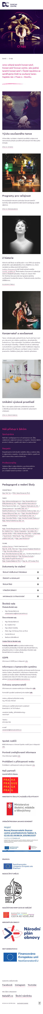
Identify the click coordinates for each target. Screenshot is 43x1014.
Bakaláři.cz (7, 995)
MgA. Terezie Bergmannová (11, 529)
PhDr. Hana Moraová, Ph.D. (21, 493)
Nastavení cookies (22, 1003)
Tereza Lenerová (7, 508)
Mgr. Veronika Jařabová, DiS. (13, 551)
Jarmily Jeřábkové (8, 271)
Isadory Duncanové (9, 269)
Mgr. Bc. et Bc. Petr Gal (10, 549)
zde (26, 661)
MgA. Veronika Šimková (29, 513)
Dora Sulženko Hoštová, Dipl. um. (28, 511)
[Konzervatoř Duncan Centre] (9, 4)
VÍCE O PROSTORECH (9, 415)
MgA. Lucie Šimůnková (9, 516)
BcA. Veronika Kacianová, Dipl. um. (13, 554)
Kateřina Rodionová (8, 511)
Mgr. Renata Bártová (29, 501)
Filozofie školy (8, 284)
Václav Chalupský (20, 531)
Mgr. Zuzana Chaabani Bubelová (29, 549)
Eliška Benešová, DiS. (9, 503)
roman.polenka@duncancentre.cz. (18, 679)
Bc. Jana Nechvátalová (9, 556)
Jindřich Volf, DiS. (8, 538)
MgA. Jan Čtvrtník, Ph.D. (30, 529)
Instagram (20, 985)
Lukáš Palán (36, 533)
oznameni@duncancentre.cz (11, 730)
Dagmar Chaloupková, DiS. (29, 506)
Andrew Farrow (7, 546)
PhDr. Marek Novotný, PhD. (22, 533)
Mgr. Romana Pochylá (26, 556)
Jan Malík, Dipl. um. (21, 508)
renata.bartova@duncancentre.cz (16, 613)
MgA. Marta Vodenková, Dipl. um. (13, 521)
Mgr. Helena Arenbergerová (11, 501)
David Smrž (7, 536)
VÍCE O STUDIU (7, 147)
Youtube (32, 985)
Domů (4, 59)
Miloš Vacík (16, 536)
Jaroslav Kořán (7, 533)
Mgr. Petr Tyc (6, 493)
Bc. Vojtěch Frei (7, 531)
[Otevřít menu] (39, 4)
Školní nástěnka (24, 995)
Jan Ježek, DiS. (32, 531)
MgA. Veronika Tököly (9, 518)
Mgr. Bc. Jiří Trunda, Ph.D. (30, 561)
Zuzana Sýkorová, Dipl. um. (11, 513)
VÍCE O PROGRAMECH (10, 209)
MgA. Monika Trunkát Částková (28, 518)
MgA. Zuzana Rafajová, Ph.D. (11, 561)
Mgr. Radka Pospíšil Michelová (12, 559)
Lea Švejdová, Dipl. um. (26, 516)
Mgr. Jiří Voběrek (27, 536)
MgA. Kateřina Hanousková (27, 503)
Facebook (7, 985)
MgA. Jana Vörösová (22, 538)
